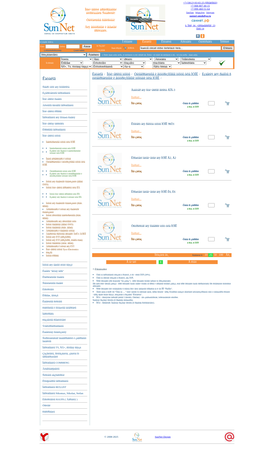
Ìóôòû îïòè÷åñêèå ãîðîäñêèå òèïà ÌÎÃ (63, 187)
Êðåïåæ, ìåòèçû (50, 295)
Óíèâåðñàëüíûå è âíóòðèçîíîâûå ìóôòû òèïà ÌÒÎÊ (166, 74)
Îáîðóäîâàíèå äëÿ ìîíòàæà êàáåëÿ (58, 117)
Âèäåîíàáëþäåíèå (50, 368)
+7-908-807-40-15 (200, 5)
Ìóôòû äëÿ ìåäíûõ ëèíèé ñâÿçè (57, 264)
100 (221, 254)
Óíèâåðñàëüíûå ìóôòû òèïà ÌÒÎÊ (63, 171)
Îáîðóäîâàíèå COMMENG (55, 362)
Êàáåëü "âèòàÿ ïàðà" (53, 271)
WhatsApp (200, 12)
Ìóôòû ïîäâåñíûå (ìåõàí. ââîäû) (59, 243)
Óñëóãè (46, 405)
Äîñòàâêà (185, 41)
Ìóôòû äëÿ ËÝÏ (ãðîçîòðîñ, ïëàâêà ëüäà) (64, 240)
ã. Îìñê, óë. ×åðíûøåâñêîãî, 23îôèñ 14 (200, 27)
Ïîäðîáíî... (136, 97)
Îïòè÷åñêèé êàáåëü (52, 99)
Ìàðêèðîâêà (48, 313)
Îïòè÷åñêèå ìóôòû (51, 135)
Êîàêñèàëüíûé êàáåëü (53, 277)
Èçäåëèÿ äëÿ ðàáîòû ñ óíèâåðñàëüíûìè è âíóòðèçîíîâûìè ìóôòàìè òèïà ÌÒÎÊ (66, 175)
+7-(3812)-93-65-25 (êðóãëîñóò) (200, 2)
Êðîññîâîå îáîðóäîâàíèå (53, 129)
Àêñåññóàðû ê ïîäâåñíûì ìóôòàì (60, 230)
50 (215, 254)
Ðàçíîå (49, 252)
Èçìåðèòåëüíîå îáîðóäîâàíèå (56, 92)
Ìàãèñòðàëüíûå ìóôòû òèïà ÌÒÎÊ (60, 142)
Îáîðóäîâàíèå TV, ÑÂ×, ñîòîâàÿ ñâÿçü (61, 347)
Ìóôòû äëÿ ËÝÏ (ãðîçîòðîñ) (58, 237)
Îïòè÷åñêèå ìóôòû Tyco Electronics (62, 249)
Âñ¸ (228, 254)
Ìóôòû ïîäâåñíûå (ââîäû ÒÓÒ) (59, 224)
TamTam (190, 12)
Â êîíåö (192, 261)
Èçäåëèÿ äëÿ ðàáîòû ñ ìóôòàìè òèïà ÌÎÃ (66, 197)
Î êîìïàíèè (127, 41)
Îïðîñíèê (224, 41)
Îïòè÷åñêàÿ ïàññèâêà (53, 123)
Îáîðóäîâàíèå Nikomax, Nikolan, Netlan (62, 393)
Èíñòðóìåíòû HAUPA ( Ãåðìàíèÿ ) (59, 399)
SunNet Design (163, 436)
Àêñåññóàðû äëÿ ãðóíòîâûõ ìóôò (61, 221)
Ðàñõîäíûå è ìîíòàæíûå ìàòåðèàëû (59, 307)
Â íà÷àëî (131, 261)
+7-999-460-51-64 (200, 8)
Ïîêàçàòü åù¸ (162, 254)
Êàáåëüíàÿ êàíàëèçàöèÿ (54, 332)
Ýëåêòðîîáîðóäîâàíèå (53, 326)
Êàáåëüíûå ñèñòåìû (52, 301)
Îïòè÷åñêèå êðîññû (52, 111)
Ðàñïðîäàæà (48, 411)
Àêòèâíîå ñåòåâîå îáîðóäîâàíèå (57, 105)
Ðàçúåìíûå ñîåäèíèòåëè (54, 319)
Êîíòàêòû (166, 41)
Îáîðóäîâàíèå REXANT (54, 387)
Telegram (210, 12)
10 (206, 254)
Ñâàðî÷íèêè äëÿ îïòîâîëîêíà (55, 86)
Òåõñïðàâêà (205, 41)
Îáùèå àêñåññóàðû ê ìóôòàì (58, 158)
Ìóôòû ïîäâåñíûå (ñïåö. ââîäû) (59, 227)
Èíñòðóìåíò (48, 289)
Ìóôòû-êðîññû (52, 255)
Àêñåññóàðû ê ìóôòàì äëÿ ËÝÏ (60, 246)
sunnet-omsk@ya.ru (200, 15)
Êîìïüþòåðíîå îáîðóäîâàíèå (55, 381)
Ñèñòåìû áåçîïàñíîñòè (53, 374)
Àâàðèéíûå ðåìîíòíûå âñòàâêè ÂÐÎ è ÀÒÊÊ (66, 233)
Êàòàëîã (146, 41)
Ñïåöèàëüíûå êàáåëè (52, 283)
